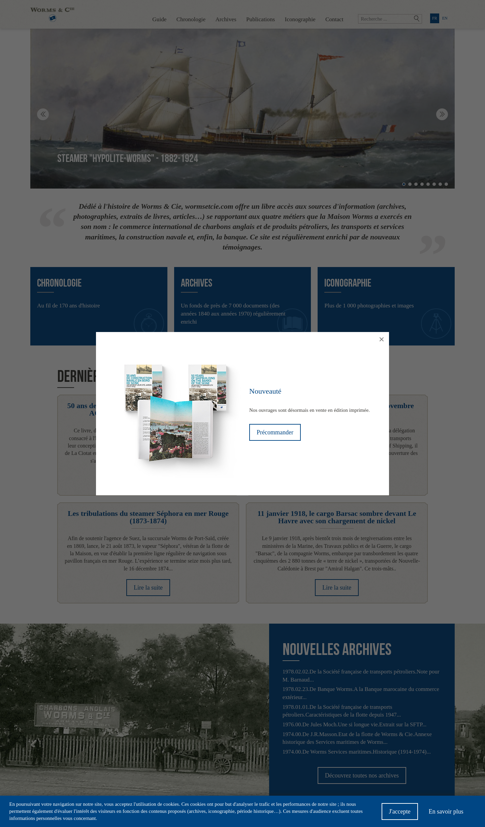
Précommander (275, 432)
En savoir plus (446, 813)
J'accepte (400, 813)
